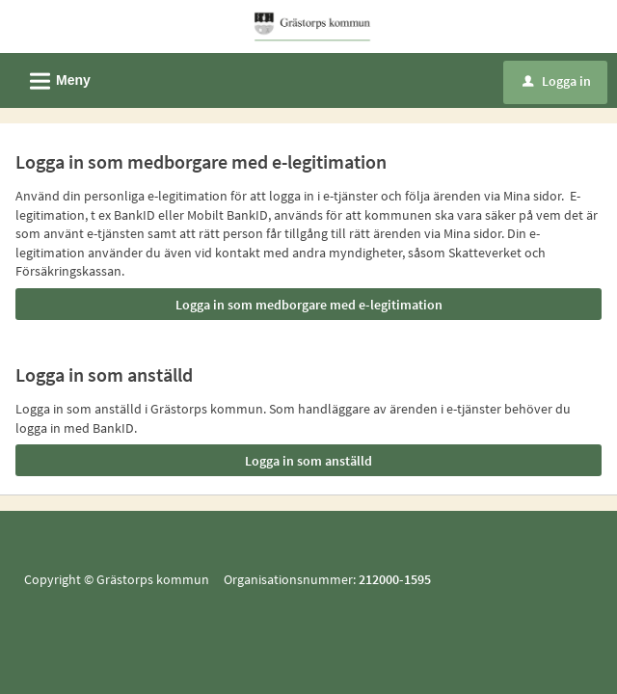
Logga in (557, 81)
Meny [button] (54, 78)
